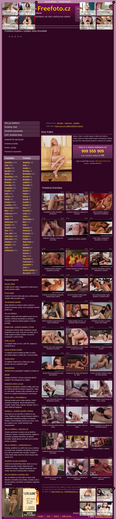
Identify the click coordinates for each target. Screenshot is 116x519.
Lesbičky (76, 123)
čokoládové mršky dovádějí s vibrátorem (53, 213)
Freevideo (9, 158)
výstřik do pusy (58, 16)
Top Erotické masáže (13, 302)
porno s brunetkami (37, 16)
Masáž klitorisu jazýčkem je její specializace (53, 374)
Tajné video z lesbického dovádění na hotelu (101, 239)
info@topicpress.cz (71, 492)
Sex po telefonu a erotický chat (17, 474)
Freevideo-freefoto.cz (104, 517)
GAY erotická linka (13, 135)
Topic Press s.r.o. (57, 492)
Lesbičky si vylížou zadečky (77, 239)
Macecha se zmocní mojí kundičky (53, 478)
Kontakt (40, 516)
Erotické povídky (65, 1)
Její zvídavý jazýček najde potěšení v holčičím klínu (101, 295)
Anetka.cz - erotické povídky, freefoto (19, 411)
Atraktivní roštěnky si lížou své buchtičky (53, 239)
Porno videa (9, 293)
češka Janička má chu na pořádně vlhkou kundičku (77, 321)
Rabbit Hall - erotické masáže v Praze (19, 327)
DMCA (56, 516)
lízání (50, 16)
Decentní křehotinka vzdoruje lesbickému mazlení (101, 269)
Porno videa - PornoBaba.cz (15, 397)
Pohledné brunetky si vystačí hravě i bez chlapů (101, 321)
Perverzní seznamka (13, 152)
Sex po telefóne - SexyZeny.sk (16, 429)
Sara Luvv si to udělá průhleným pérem (69, 126)
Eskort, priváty (10, 148)
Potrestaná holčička (77, 450)
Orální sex (68, 123)
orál (46, 16)
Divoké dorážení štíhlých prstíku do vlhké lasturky (101, 374)
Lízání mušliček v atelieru (101, 448)
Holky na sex (10, 341)
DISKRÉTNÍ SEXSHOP (14, 140)
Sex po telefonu (50, 1)
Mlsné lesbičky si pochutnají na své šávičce (101, 400)
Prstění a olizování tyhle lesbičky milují (53, 426)
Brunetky (60, 123)
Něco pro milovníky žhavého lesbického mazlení (53, 400)
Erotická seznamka (14, 131)
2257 (48, 516)
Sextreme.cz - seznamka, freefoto (18, 488)
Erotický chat (11, 127)
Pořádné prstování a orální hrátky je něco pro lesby (77, 348)
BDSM (7, 375)
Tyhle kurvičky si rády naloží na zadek (77, 426)
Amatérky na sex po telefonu (16, 461)
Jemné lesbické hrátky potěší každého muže (77, 295)
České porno (9, 359)
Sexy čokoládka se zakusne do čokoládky (77, 478)
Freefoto (27, 158)
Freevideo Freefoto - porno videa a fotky (37, 8)
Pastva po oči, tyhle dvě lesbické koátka (77, 374)
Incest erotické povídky (13, 350)
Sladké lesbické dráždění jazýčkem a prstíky (53, 269)
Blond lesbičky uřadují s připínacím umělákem (101, 213)
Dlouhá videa (10, 284)
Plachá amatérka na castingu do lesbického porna (101, 426)
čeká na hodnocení (15, 36)
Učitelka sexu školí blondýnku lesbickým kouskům (53, 348)
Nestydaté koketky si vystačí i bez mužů (77, 400)
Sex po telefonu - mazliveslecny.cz (18, 445)
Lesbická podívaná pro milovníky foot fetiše (53, 452)
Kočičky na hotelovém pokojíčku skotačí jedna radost (53, 295)
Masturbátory (10, 368)
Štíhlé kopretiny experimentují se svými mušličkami (53, 321)
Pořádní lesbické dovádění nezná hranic (77, 269)
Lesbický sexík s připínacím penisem (101, 478)
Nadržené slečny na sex (14, 384)
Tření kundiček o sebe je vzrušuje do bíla (101, 348)
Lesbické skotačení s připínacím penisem (77, 213)
